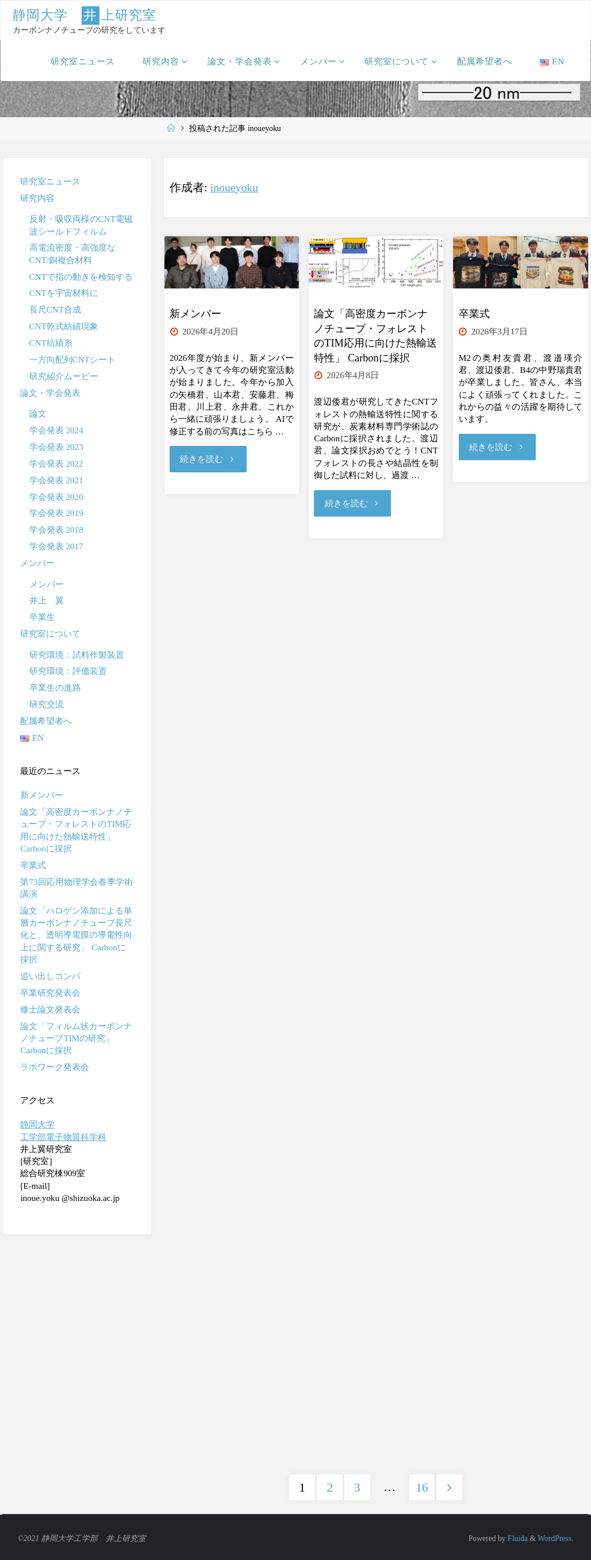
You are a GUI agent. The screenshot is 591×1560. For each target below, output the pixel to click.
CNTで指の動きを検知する (81, 277)
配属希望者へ (46, 721)
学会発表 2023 (56, 447)
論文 (38, 413)
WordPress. (555, 1536)
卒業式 (474, 313)
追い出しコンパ (50, 976)
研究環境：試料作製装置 (76, 655)
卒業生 (42, 617)
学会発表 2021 (56, 480)
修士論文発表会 (50, 1009)
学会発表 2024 (56, 430)
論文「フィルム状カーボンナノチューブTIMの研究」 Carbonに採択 (76, 1038)
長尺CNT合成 (55, 309)
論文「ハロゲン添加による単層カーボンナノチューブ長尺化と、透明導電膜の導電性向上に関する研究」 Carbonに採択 (76, 935)
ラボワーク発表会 (54, 1067)
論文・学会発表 (50, 393)
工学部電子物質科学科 (63, 1137)
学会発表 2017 (56, 546)
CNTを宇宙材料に (63, 293)
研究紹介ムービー (63, 376)
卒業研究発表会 (50, 992)
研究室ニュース (50, 181)
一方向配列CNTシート (72, 359)
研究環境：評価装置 (68, 671)
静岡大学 (37, 1124)
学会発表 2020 (56, 497)
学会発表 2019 (56, 513)
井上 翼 (46, 600)
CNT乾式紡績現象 (63, 326)
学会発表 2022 (56, 463)
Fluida (517, 1536)
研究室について (50, 633)
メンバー (37, 563)
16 (422, 1486)
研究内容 (37, 198)
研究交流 (46, 704)
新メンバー (195, 313)
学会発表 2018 (56, 529)
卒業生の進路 (55, 687)
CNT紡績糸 (50, 343)
